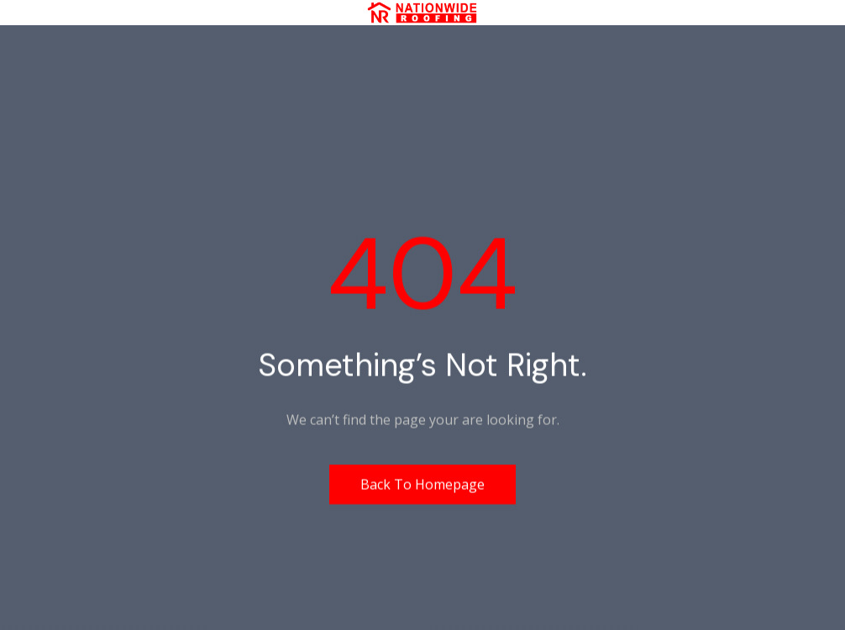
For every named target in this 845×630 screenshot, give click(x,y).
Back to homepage (422, 484)
